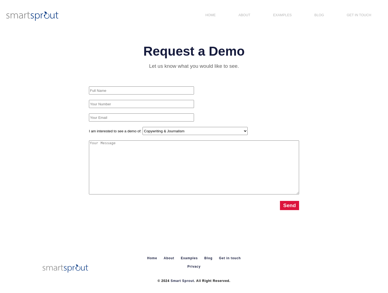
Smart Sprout (182, 281)
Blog (319, 15)
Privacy (193, 266)
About (244, 15)
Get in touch (359, 15)
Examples (282, 15)
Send (289, 205)
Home (210, 15)
